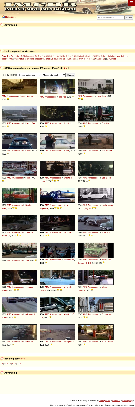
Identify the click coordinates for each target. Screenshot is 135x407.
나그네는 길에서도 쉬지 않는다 (70, 56)
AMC (4, 96)
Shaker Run (100, 59)
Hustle (66, 150)
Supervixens (107, 314)
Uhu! (11, 59)
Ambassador (12, 96)
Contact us (116, 401)
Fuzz (27, 178)
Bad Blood (106, 178)
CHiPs (28, 150)
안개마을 (18, 56)
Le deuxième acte (59, 59)
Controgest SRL (104, 401)
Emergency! (69, 341)
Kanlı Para (68, 232)
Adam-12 (106, 232)
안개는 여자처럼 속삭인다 (34, 56)
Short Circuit (107, 341)
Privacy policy (127, 401)
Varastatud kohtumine (24, 59)
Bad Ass (62, 97)
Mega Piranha (27, 96)
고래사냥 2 (97, 56)
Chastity (105, 123)
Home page (10, 17)
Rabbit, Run (30, 123)
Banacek (29, 341)
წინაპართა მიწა (42, 59)
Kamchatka (73, 59)
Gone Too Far (8, 56)
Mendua (88, 56)
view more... (112, 59)
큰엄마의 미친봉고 (86, 59)
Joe (27, 260)
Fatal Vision (102, 96)
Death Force (69, 259)
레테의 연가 (51, 56)
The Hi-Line (107, 150)
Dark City (68, 123)
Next (65, 68)
